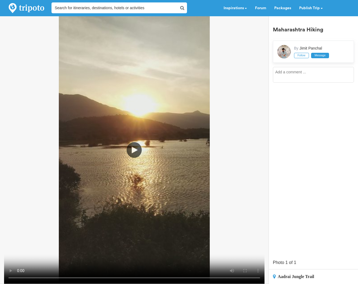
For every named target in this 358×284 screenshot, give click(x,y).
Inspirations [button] (235, 8)
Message (320, 55)
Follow (301, 55)
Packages (282, 8)
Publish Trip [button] (311, 8)
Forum (260, 8)
